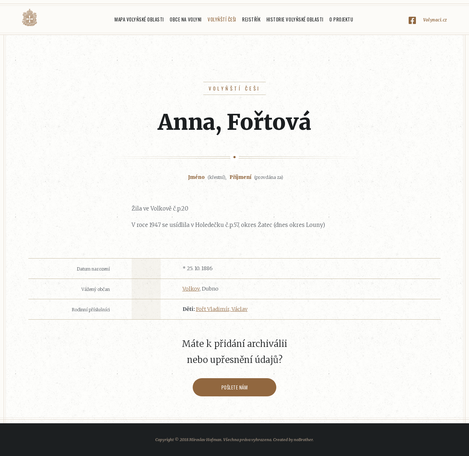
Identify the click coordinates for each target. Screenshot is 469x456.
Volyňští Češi (222, 19)
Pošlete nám (234, 387)
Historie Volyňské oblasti (295, 19)
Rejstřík (251, 19)
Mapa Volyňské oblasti (139, 19)
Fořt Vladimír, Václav (222, 309)
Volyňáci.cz (29, 17)
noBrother (303, 439)
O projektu (341, 19)
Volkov (191, 288)
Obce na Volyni (185, 19)
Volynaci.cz (435, 20)
